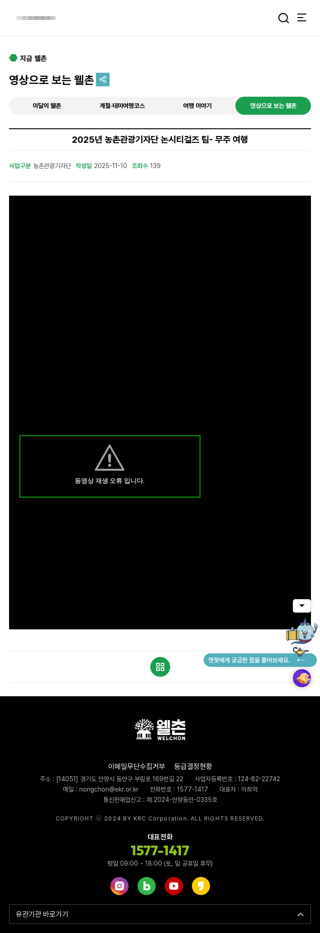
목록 (160, 667)
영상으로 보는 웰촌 (273, 105)
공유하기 (103, 79)
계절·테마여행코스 (122, 105)
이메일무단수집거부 (136, 766)
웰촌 (36, 18)
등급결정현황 (193, 766)
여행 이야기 (197, 105)
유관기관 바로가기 (42, 914)
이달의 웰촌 (47, 105)
